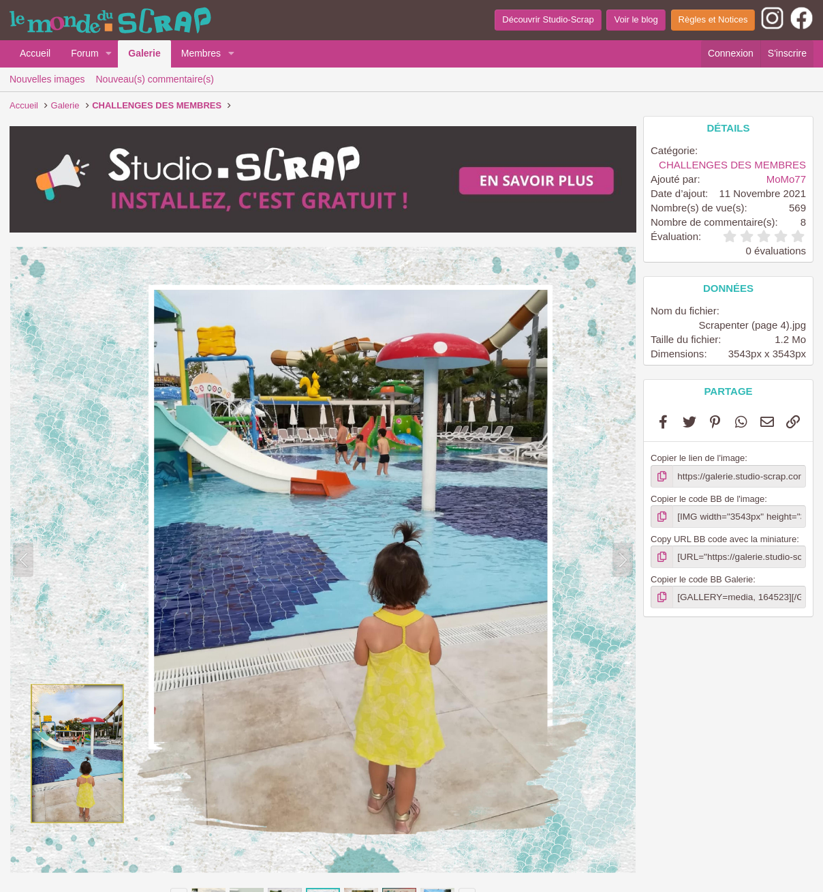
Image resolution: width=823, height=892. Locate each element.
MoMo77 (786, 179)
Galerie (144, 53)
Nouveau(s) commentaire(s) (155, 79)
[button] (108, 54)
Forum (84, 53)
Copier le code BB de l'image (707, 498)
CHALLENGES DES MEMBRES (732, 164)
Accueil (35, 53)
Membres (201, 53)
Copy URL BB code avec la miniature (723, 538)
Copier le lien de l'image (698, 458)
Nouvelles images (47, 79)
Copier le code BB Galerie (702, 578)
